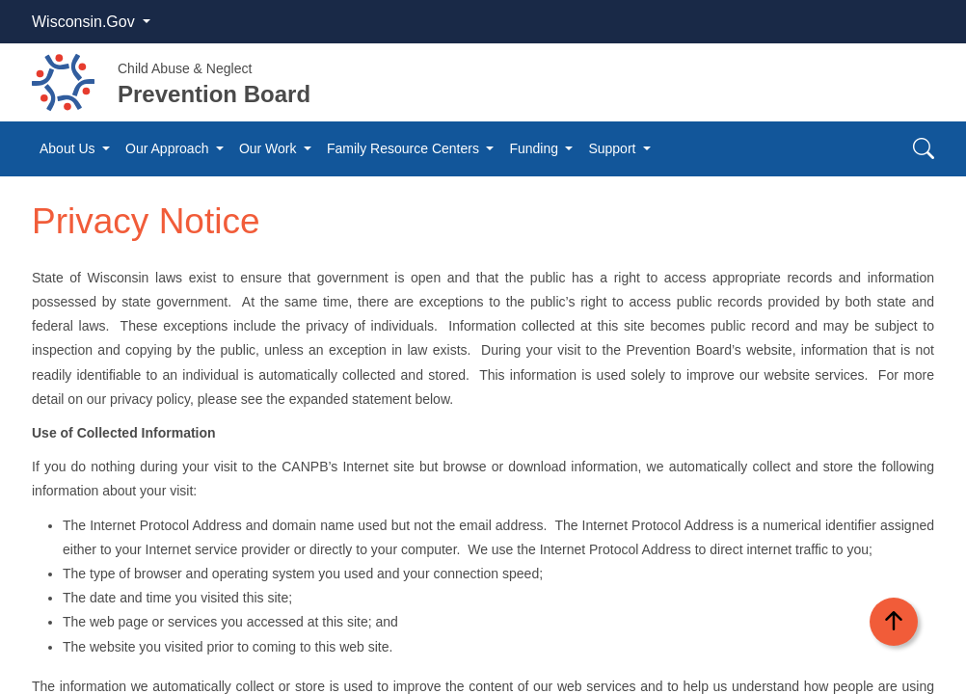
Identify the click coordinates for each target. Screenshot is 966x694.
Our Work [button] (270, 148)
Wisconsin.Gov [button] (85, 21)
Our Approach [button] (168, 148)
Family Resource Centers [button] (405, 148)
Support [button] (613, 148)
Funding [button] (535, 148)
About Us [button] (69, 148)
